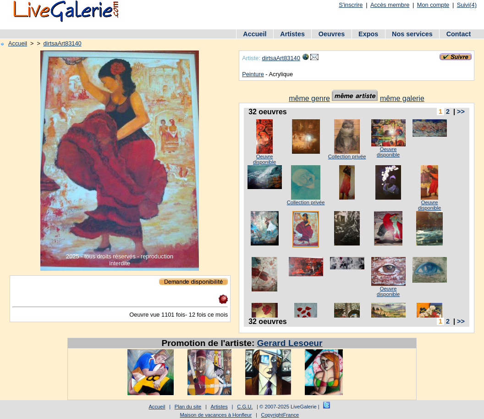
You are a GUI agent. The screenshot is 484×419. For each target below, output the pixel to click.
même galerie (402, 98)
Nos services (412, 34)
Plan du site (188, 406)
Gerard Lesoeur (290, 343)
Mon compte (433, 4)
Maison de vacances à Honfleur (216, 415)
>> (461, 111)
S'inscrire (351, 4)
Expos (368, 34)
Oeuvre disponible (264, 159)
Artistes (292, 34)
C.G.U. (245, 406)
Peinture (253, 74)
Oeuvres (332, 34)
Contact (458, 34)
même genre (309, 98)
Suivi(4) (467, 4)
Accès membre (389, 4)
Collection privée (347, 156)
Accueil (254, 34)
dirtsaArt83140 (62, 43)
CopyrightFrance (280, 415)
